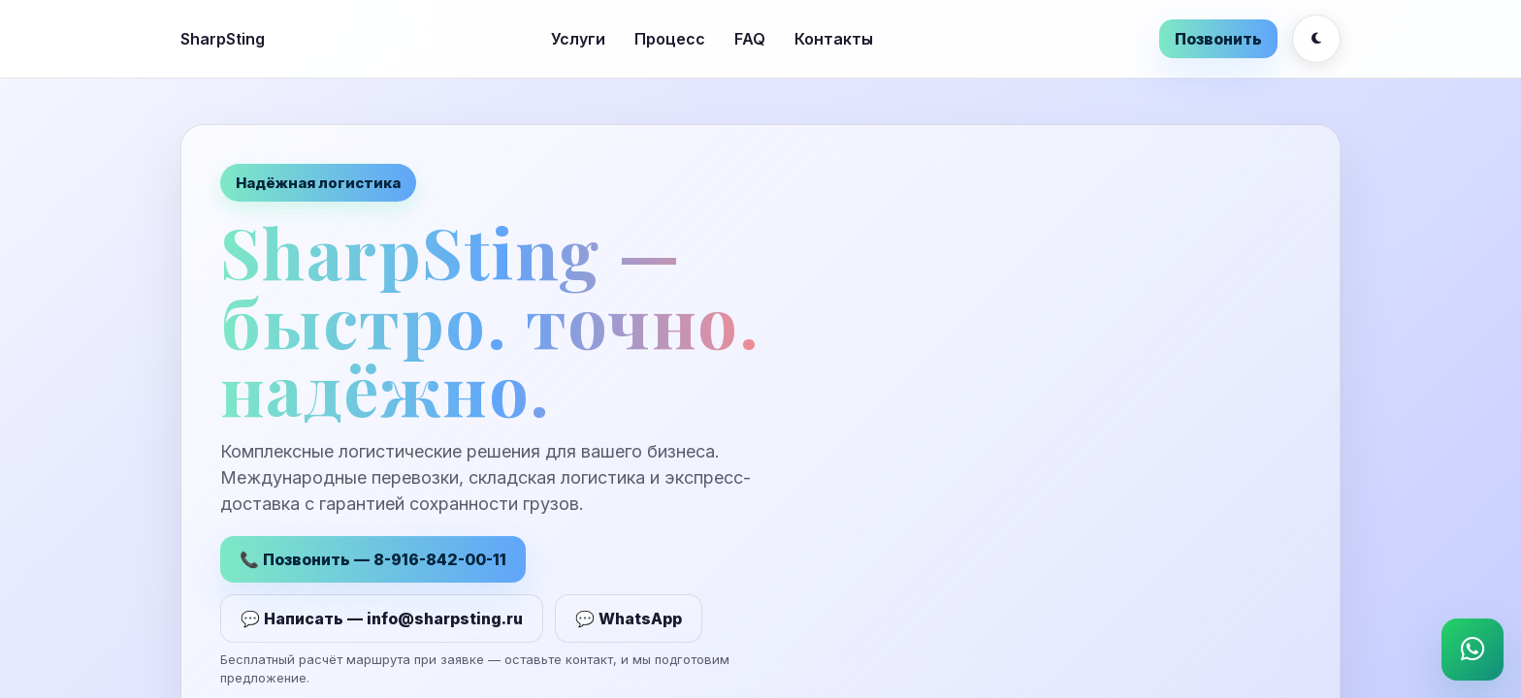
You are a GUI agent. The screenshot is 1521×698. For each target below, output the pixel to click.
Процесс (669, 38)
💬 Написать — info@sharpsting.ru (382, 621)
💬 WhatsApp (628, 621)
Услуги (578, 38)
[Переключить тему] (1316, 39)
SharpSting (222, 38)
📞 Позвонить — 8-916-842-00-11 (373, 562)
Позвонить (1218, 38)
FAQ (749, 38)
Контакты (833, 38)
